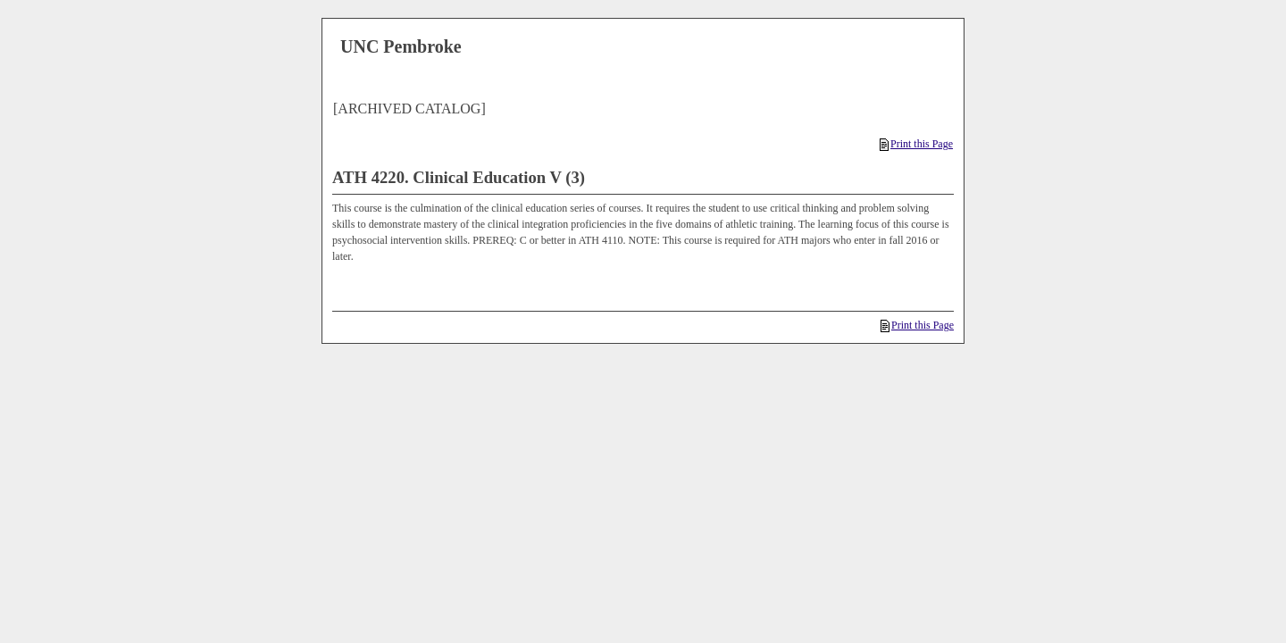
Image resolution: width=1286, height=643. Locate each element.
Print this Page (916, 144)
